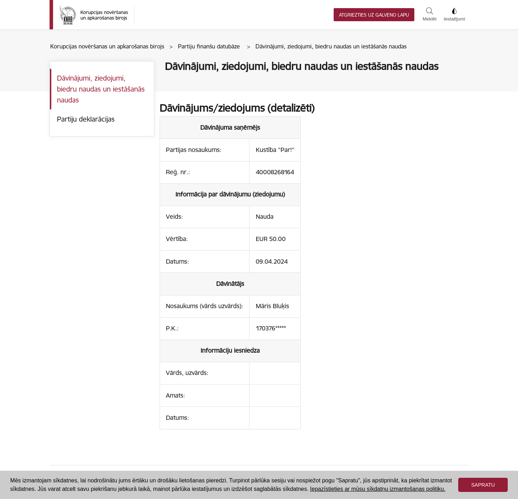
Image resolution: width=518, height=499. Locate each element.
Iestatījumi (454, 14)
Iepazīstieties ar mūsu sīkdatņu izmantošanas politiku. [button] (377, 489)
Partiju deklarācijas (86, 119)
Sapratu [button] (483, 485)
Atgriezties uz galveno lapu (374, 15)
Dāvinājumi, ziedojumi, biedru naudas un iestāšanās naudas (101, 89)
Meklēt (429, 14)
